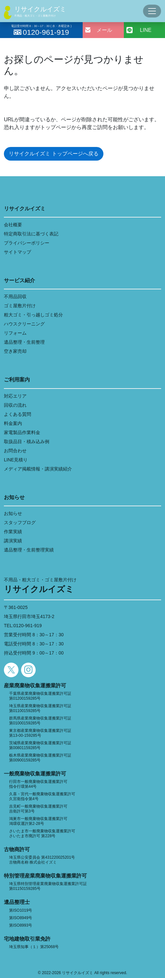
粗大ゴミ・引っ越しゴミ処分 (33, 314)
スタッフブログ (20, 522)
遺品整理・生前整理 (24, 342)
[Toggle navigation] (152, 11)
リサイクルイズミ (40, 9)
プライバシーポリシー (26, 242)
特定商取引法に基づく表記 (31, 233)
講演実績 (13, 540)
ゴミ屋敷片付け (20, 305)
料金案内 (13, 423)
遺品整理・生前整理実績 (29, 549)
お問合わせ (15, 450)
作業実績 (13, 531)
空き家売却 (15, 351)
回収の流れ (15, 405)
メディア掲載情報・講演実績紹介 (38, 468)
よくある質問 (17, 414)
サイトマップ (17, 252)
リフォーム (15, 333)
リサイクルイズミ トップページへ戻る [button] (53, 153)
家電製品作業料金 (22, 432)
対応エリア (15, 396)
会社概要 (13, 224)
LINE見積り (16, 459)
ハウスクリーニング (24, 323)
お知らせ (13, 513)
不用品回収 (15, 296)
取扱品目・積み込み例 (26, 441)
